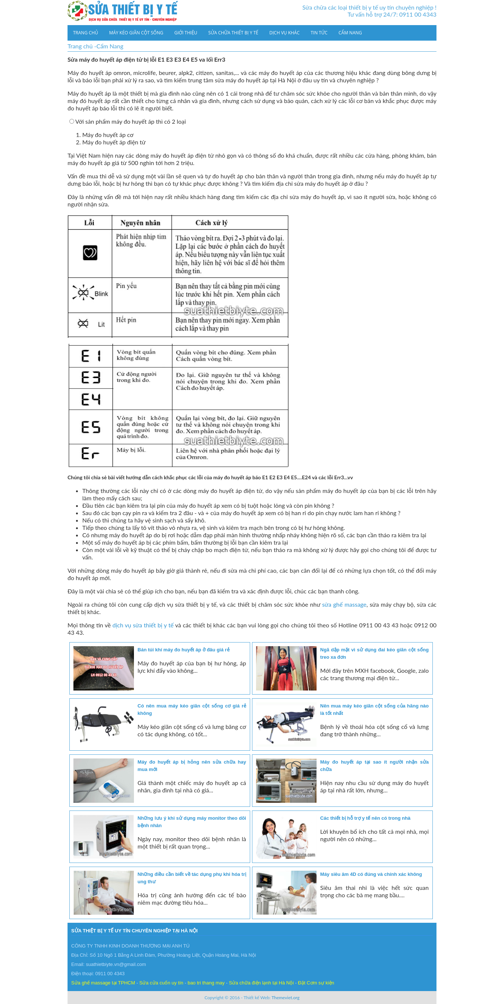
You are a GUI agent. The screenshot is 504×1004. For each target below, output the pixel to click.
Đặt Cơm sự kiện (316, 983)
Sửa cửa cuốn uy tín (161, 983)
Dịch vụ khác (284, 33)
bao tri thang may (205, 983)
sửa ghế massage (344, 604)
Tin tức (319, 33)
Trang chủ (85, 33)
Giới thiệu (185, 33)
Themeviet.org (286, 997)
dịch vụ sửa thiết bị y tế (143, 624)
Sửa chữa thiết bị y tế (233, 33)
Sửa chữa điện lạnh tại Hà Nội (261, 983)
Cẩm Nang (350, 33)
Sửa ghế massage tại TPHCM (103, 983)
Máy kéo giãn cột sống (136, 33)
